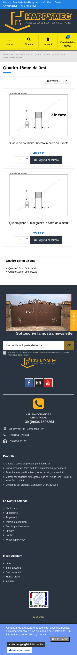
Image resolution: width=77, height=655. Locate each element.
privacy (26, 355)
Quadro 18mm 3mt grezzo (22, 271)
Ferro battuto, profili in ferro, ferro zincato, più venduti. (35, 472)
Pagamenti (11, 517)
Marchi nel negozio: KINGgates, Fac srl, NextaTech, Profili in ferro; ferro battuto (38, 479)
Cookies (47, 2)
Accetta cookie (19, 650)
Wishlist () (10, 6)
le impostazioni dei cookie (26, 644)
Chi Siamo (11, 508)
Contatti (58, 2)
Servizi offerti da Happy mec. (26, 2)
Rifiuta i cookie (60, 639)
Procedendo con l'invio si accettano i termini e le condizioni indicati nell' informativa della (39, 353)
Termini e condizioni (16, 522)
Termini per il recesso (17, 526)
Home (6, 2)
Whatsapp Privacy (15, 539)
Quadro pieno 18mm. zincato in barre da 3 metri (38, 143)
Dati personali (13, 572)
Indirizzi (10, 581)
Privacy (10, 530)
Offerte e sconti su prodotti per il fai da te (28, 463)
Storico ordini (13, 576)
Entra (8, 563)
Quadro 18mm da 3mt (20, 260)
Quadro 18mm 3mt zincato (22, 268)
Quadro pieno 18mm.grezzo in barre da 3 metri (38, 223)
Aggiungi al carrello (46, 160)
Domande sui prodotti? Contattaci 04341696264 (32, 484)
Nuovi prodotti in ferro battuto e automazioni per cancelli (36, 468)
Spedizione (12, 512)
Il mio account (13, 567)
